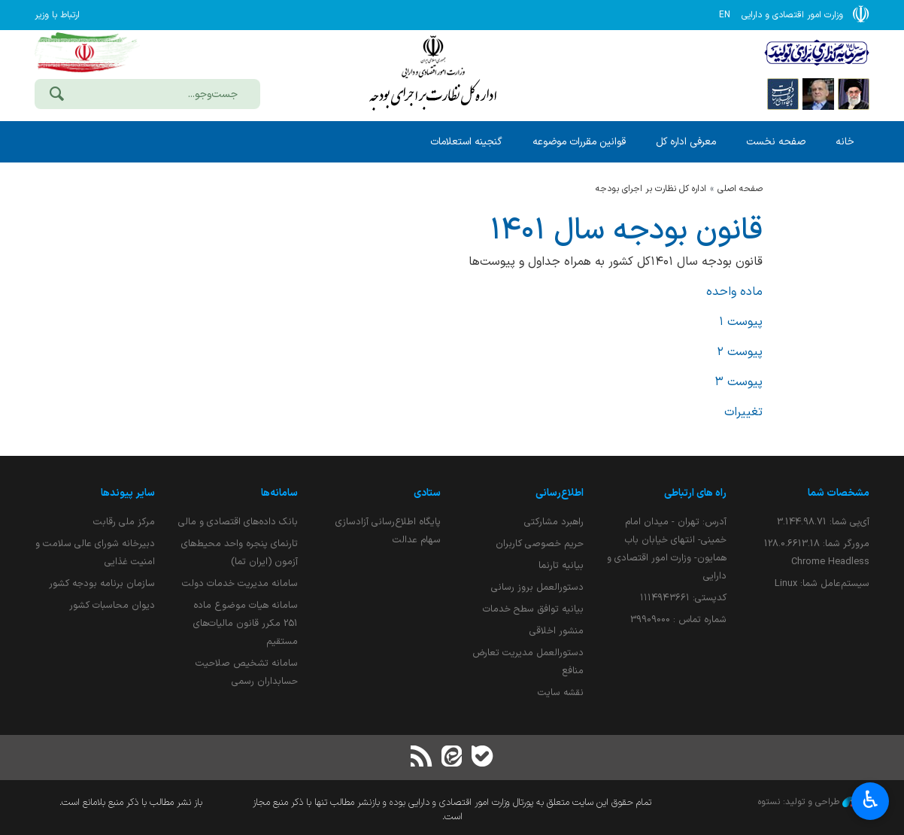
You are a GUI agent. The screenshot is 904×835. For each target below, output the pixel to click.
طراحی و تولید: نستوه (813, 802)
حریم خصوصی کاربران (540, 543)
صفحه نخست (775, 142)
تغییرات (743, 412)
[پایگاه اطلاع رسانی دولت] (783, 93)
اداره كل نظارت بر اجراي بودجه (651, 189)
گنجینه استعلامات (466, 142)
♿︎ (870, 799)
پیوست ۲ (740, 352)
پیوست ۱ (741, 322)
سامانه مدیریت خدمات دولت (240, 583)
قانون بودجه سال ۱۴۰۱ (626, 231)
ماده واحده (734, 292)
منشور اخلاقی (556, 631)
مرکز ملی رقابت (124, 522)
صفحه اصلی (740, 189)
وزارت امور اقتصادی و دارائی (433, 73)
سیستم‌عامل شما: (822, 583)
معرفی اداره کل (686, 142)
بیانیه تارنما (561, 565)
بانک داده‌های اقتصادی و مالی (238, 522)
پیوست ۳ (738, 382)
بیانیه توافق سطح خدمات (533, 609)
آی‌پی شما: (823, 522)
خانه (845, 142)
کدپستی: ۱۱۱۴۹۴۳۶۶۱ (683, 598)
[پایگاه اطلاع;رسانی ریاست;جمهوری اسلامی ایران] (818, 93)
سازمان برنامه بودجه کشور (102, 583)
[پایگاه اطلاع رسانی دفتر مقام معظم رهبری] (853, 93)
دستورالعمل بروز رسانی (537, 587)
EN (724, 15)
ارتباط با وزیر (57, 15)
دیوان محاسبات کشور (112, 605)
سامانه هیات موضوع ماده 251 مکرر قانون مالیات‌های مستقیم (245, 623)
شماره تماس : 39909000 (678, 619)
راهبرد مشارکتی (554, 522)
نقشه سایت (561, 692)
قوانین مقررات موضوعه (579, 142)
